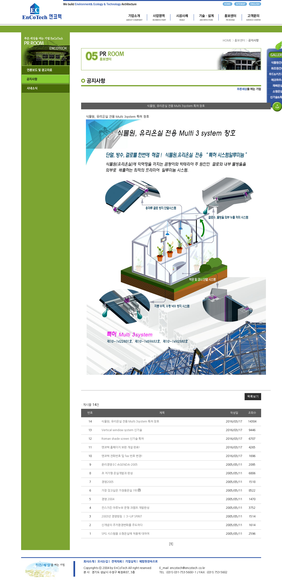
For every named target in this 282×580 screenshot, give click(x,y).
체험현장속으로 (148, 561)
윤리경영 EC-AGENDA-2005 (120, 464)
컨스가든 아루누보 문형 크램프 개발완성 (125, 507)
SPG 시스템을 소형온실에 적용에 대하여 (125, 533)
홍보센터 (239, 40)
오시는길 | (103, 561)
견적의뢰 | (117, 561)
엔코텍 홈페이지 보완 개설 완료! (121, 447)
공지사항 (45, 79)
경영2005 (108, 481)
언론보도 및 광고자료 (45, 70)
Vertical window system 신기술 (122, 430)
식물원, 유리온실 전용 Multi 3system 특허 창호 (130, 421)
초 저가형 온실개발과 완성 (117, 473)
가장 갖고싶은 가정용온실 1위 (119, 490)
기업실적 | (131, 561)
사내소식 (45, 88)
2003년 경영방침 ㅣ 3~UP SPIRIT (122, 516)
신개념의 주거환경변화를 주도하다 (122, 525)
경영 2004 (108, 499)
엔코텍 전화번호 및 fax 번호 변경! (122, 456)
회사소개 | (90, 561)
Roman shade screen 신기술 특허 (123, 438)
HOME (227, 40)
